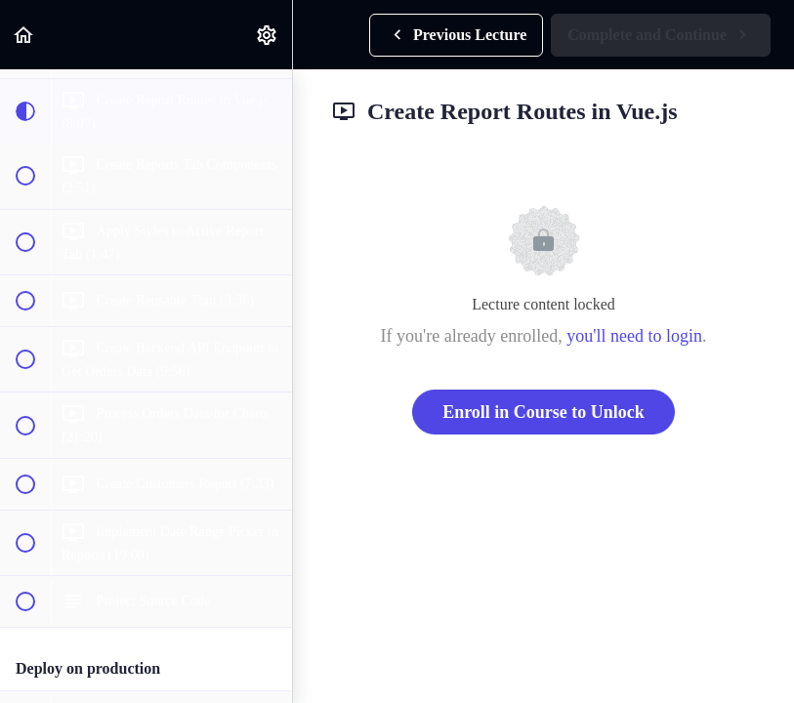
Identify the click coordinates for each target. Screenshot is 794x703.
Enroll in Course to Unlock (543, 412)
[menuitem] (267, 34)
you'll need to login (634, 336)
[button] (24, 34)
